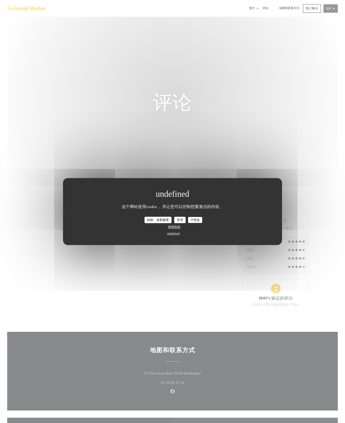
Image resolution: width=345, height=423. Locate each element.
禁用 (180, 220)
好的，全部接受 (158, 220)
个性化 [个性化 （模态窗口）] (195, 220)
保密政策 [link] (174, 227)
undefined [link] (173, 233)
